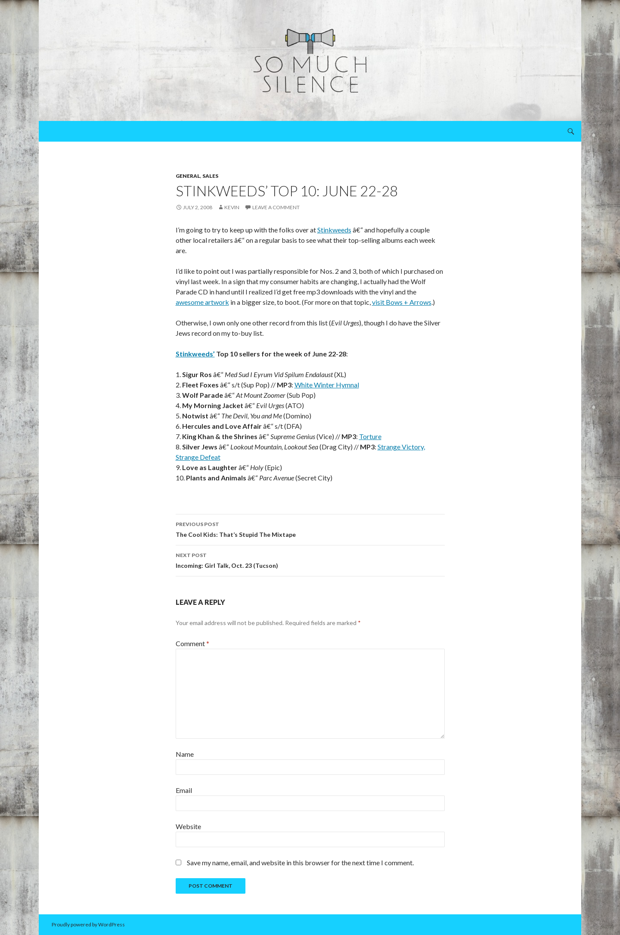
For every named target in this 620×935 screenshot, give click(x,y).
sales (210, 176)
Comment (192, 643)
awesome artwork (202, 302)
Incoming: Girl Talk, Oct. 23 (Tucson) (310, 559)
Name (185, 754)
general (188, 176)
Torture (370, 436)
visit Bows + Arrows (401, 302)
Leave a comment (276, 207)
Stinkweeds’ (195, 354)
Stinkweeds (334, 230)
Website (188, 826)
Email (184, 790)
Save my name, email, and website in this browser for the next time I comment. (300, 862)
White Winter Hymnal (326, 385)
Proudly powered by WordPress (88, 924)
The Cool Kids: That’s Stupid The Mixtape (310, 528)
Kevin (231, 207)
